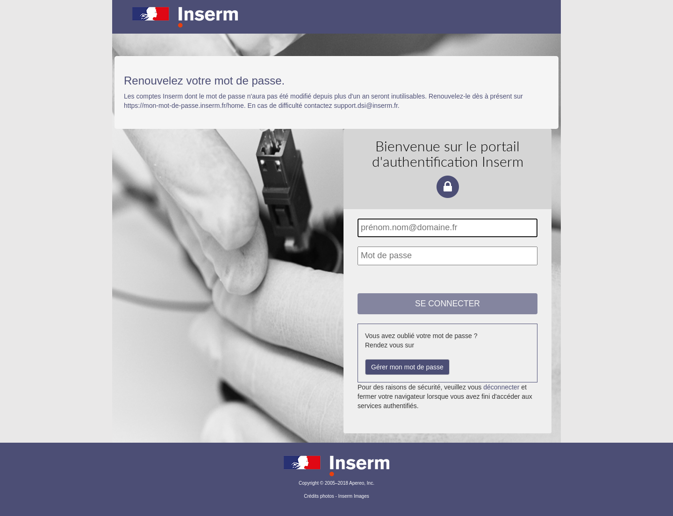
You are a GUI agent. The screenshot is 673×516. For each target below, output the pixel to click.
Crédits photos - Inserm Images (336, 496)
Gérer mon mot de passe (407, 367)
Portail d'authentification (336, 23)
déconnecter (501, 387)
